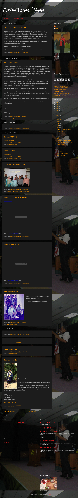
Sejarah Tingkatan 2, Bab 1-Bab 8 (48, 431)
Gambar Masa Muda (12, 324)
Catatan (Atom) (12, 415)
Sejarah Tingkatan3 (12, 144)
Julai (58, 123)
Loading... (21, 429)
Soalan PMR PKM (11, 137)
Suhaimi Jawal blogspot (60, 95)
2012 (57, 108)
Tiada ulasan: (24, 52)
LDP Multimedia (8, 201)
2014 (57, 104)
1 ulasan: (25, 142)
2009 (57, 115)
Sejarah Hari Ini (10, 360)
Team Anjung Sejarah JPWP (15, 165)
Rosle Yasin (21, 422)
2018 (57, 102)
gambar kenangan (11, 291)
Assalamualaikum (11, 63)
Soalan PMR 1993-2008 (10, 349)
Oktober (59, 119)
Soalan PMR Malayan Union (14, 158)
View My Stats (7, 442)
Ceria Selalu (10, 54)
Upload (16, 233)
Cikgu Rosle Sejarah (18, 18)
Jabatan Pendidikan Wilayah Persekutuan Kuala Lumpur (61, 87)
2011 (57, 110)
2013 (57, 106)
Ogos (58, 121)
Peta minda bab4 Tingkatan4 (47, 427)
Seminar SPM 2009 (12, 285)
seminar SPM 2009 (11, 244)
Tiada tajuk (59, 134)
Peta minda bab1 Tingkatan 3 (47, 422)
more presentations (10, 233)
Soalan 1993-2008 (9, 140)
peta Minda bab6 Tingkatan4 (47, 440)
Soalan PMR (7, 154)
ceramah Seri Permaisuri (10, 248)
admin (57, 28)
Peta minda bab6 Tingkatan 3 (47, 447)
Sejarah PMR (9, 151)
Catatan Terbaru (9, 411)
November (60, 117)
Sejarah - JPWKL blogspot (60, 89)
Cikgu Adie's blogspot (59, 91)
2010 (57, 113)
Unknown (58, 26)
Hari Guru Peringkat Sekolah (15, 27)
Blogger (49, 494)
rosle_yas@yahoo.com (10, 402)
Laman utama (7, 18)
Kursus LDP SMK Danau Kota (15, 197)
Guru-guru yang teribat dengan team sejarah (18, 191)
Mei (58, 127)
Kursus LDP (10, 238)
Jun (58, 125)
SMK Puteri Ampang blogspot (61, 93)
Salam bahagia (11, 118)
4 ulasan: (23, 116)
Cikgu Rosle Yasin (23, 9)
